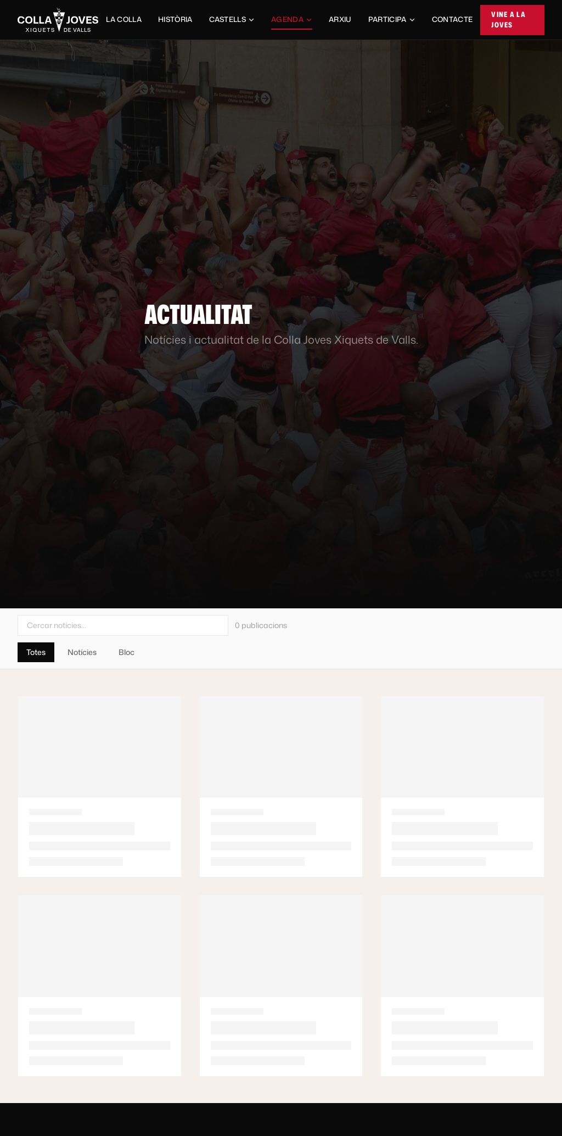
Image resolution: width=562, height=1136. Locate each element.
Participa (391, 19)
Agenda (291, 22)
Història (175, 19)
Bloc (126, 652)
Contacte (452, 19)
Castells (232, 19)
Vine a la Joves (508, 19)
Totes (36, 652)
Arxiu (340, 19)
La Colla (124, 19)
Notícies (82, 652)
